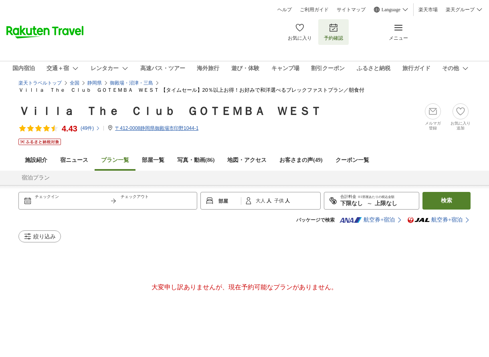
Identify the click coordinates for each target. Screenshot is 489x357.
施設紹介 (36, 160)
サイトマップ (351, 9)
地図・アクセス (247, 160)
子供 (279, 201)
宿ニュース (74, 160)
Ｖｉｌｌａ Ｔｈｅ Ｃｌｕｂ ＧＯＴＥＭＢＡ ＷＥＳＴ (169, 111)
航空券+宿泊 (367, 220)
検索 (446, 201)
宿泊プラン (36, 178)
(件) (90, 128)
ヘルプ (284, 9)
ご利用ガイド (314, 9)
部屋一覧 (153, 160)
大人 (261, 201)
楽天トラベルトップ (40, 83)
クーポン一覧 (352, 160)
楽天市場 (428, 9)
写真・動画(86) (195, 160)
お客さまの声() (300, 160)
